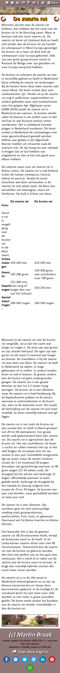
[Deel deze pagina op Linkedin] (42, 659)
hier (45, 640)
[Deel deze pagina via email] (33, 659)
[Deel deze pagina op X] (24, 659)
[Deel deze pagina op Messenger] (15, 659)
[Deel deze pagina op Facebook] (6, 659)
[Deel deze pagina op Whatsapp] (30, 667)
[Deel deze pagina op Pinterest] (51, 659)
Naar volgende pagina (56, 19)
